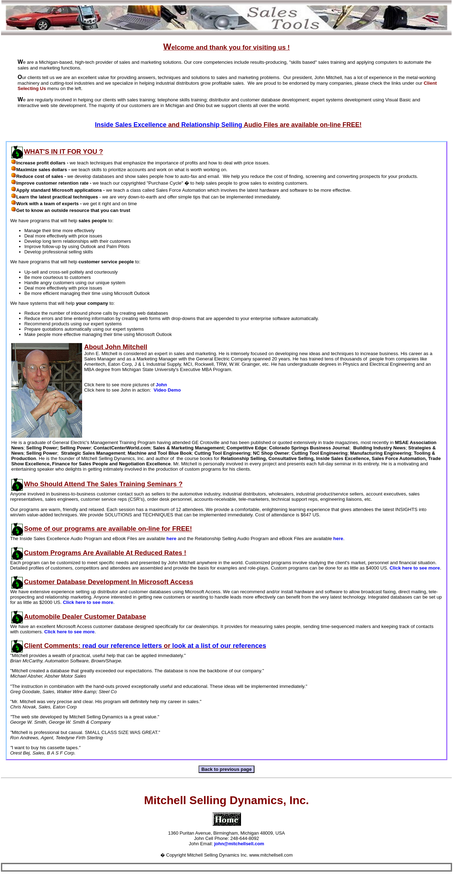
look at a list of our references (218, 645)
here (171, 538)
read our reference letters (122, 645)
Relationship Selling (211, 124)
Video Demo (167, 390)
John (161, 384)
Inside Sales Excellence (130, 124)
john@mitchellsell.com (239, 843)
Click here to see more (415, 568)
